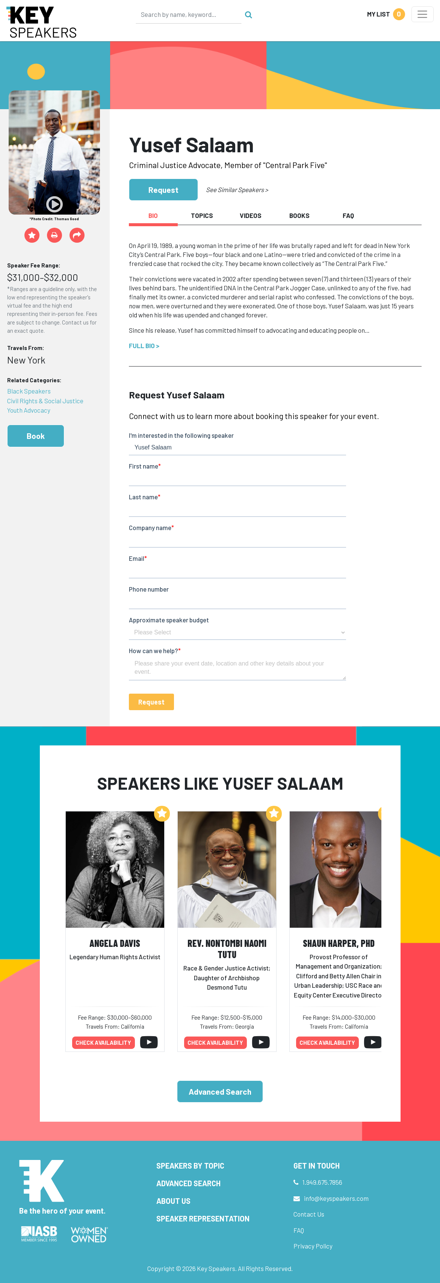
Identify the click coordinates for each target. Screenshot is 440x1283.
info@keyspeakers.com (336, 1198)
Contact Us (308, 1214)
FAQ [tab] (348, 215)
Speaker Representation (202, 1218)
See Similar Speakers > (237, 189)
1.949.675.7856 (322, 1182)
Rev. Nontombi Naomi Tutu (226, 948)
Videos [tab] (251, 215)
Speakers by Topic (190, 1165)
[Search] (189, 14)
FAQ (298, 1230)
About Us (173, 1200)
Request (163, 189)
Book (36, 435)
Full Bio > (144, 345)
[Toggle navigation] (422, 14)
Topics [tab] (202, 215)
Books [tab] (299, 215)
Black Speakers (29, 391)
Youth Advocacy (28, 410)
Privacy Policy (313, 1246)
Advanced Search (220, 1091)
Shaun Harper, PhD (339, 943)
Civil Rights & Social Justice (45, 400)
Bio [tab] (153, 215)
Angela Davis (114, 943)
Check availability (103, 1042)
